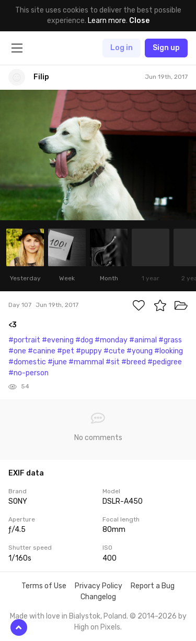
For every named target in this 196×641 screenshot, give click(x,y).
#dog (84, 340)
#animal (143, 340)
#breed (133, 362)
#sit (113, 362)
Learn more (107, 20)
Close (139, 20)
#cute (114, 351)
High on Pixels (97, 627)
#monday (111, 340)
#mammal (86, 362)
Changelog (98, 596)
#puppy (89, 351)
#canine (41, 351)
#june (57, 362)
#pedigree (164, 362)
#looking (168, 351)
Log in (121, 47)
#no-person (28, 373)
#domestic (27, 362)
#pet (65, 351)
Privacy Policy (98, 585)
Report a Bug (153, 585)
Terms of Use (43, 585)
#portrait (24, 340)
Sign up (166, 47)
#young (139, 351)
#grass (170, 340)
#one (17, 351)
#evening (58, 340)
